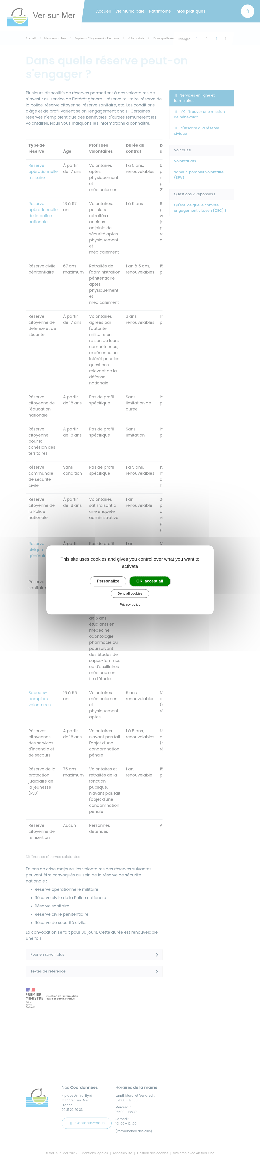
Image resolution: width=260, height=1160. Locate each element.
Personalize (108, 581)
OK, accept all (149, 581)
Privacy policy (130, 604)
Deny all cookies (130, 593)
